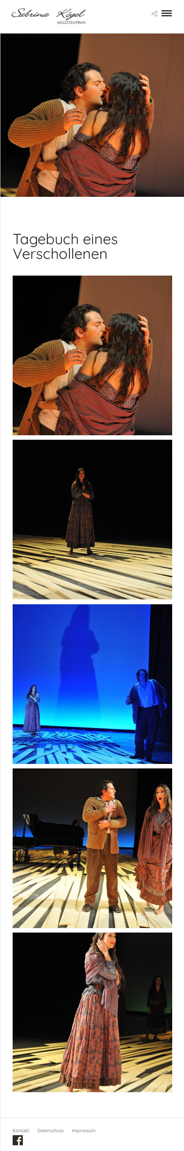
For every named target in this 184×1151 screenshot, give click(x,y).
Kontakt (21, 1130)
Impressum (83, 1130)
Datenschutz (51, 1130)
